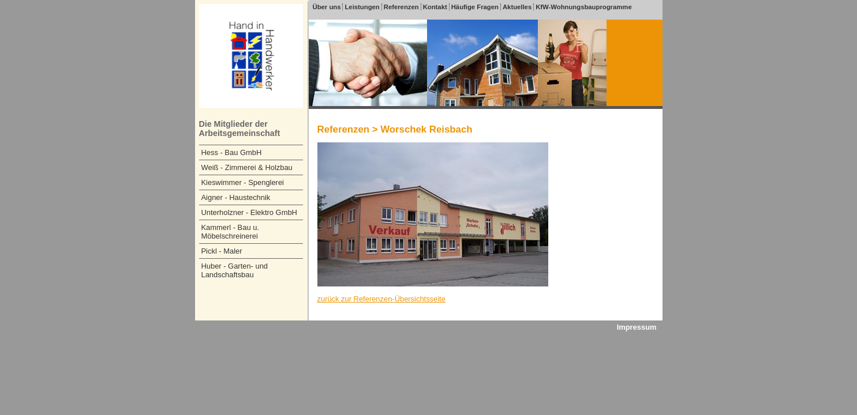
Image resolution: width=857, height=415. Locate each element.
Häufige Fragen (475, 6)
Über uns (327, 6)
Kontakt (435, 6)
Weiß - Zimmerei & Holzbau (247, 167)
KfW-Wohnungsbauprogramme (584, 6)
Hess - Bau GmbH (231, 152)
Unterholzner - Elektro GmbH (249, 212)
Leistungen (362, 6)
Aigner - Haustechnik (236, 197)
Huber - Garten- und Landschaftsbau (234, 270)
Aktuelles (517, 6)
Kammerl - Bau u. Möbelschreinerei (230, 231)
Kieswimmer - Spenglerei (242, 182)
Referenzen (401, 6)
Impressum (637, 327)
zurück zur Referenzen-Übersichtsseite (381, 299)
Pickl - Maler (221, 251)
